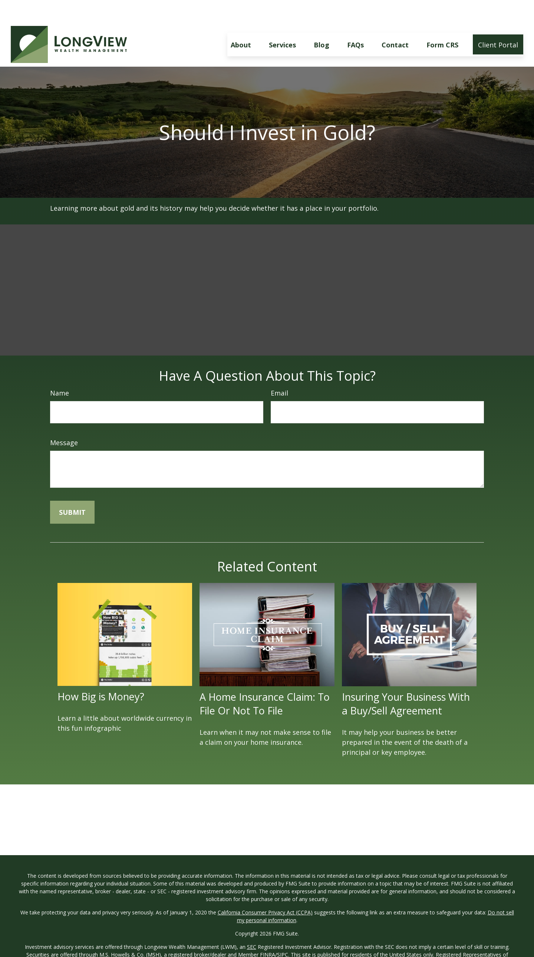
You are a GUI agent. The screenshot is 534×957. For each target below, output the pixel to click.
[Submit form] (72, 489)
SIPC (282, 932)
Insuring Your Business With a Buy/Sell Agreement (406, 681)
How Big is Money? (100, 674)
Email (279, 370)
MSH (422, 947)
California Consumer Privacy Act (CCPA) (265, 890)
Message (64, 420)
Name (59, 370)
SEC (251, 924)
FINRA (267, 932)
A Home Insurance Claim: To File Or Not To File (265, 681)
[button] (240, 22)
